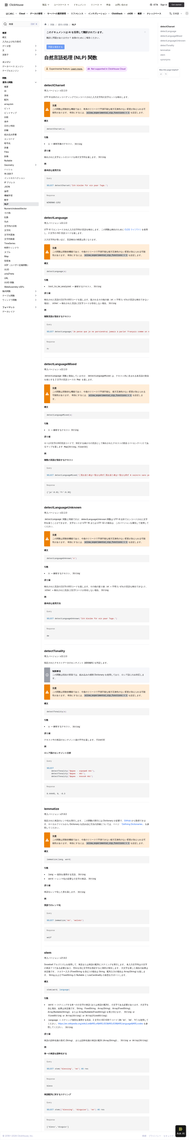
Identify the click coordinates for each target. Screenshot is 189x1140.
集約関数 (6, 291)
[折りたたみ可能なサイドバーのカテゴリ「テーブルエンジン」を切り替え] (36, 71)
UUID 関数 (9, 282)
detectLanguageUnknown (172, 40)
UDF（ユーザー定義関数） (16, 265)
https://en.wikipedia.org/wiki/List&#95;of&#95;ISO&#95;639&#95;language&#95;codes (100, 1023)
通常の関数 (7, 82)
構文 (4, 37)
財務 (6, 156)
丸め (6, 221)
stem (162, 55)
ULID (6, 269)
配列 (6, 99)
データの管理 (36, 13)
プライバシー (155, 1136)
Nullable (8, 160)
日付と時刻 (9, 126)
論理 (6, 191)
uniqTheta (9, 273)
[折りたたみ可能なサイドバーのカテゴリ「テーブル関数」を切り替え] (36, 296)
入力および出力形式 (11, 41)
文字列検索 (9, 239)
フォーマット (8, 307)
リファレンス (77, 13)
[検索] (20, 24)
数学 (6, 200)
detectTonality (167, 45)
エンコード (9, 139)
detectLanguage (168, 31)
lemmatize (165, 50)
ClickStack (117, 13)
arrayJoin (8, 104)
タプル (7, 252)
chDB (130, 13)
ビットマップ (10, 113)
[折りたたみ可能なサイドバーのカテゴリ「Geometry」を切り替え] (36, 165)
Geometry (9, 165)
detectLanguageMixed (171, 36)
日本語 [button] (174, 13)
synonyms (165, 59)
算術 (6, 95)
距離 (6, 130)
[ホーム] (45, 24)
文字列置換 (9, 234)
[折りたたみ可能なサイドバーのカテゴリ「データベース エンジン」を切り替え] (36, 66)
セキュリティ (169, 1136)
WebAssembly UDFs (14, 287)
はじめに (10, 13)
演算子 (5, 54)
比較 (6, 117)
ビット (7, 108)
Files (6, 152)
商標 (144, 1136)
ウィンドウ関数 (9, 300)
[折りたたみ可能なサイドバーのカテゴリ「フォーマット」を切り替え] (36, 307)
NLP (6, 204)
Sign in (164, 4)
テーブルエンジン (10, 70)
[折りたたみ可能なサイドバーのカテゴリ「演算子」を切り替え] (36, 55)
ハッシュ (8, 169)
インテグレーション (97, 13)
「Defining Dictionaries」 (132, 824)
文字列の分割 (10, 226)
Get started (176, 5)
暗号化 (7, 143)
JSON (7, 186)
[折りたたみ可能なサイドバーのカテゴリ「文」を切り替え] (36, 50)
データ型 (6, 46)
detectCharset (167, 26)
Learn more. (77, 69)
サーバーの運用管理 (56, 13)
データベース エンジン (13, 66)
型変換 (7, 260)
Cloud (22, 13)
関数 (4, 78)
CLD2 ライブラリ (133, 229)
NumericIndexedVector (15, 208)
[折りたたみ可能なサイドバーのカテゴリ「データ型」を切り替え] (36, 46)
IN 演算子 (8, 173)
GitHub (127, 820)
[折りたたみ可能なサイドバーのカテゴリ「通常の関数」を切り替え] (36, 82)
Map (6, 256)
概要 (140, 13)
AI (5, 91)
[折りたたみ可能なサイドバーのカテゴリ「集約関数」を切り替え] (36, 291)
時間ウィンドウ (11, 247)
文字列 (7, 230)
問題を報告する (55, 47)
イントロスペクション (14, 178)
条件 (6, 121)
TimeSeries (9, 243)
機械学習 (8, 195)
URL (6, 278)
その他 (7, 213)
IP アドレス (9, 182)
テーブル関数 (8, 295)
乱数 (6, 217)
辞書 (6, 147)
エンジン (6, 62)
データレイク (8, 311)
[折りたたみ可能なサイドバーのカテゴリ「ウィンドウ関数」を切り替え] (36, 300)
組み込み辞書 (10, 134)
